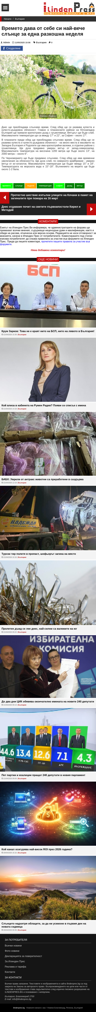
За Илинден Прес (15, 961)
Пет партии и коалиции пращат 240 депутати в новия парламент (43, 775)
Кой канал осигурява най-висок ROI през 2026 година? (37, 849)
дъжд (69, 185)
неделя (30, 185)
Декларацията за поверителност (23, 956)
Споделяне (11, 48)
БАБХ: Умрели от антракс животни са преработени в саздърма (42, 479)
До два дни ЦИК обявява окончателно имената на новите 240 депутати (48, 701)
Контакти (10, 972)
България (20, 19)
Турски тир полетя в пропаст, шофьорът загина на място (39, 553)
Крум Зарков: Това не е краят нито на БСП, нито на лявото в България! (48, 331)
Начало (7, 19)
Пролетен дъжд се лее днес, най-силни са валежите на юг (39, 628)
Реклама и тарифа (15, 966)
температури (45, 185)
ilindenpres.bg (19, 1008)
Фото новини (12, 951)
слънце (19, 185)
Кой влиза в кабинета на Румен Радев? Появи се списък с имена (44, 405)
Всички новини (13, 945)
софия (59, 185)
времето (6, 185)
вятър (80, 185)
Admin (5, 42)
